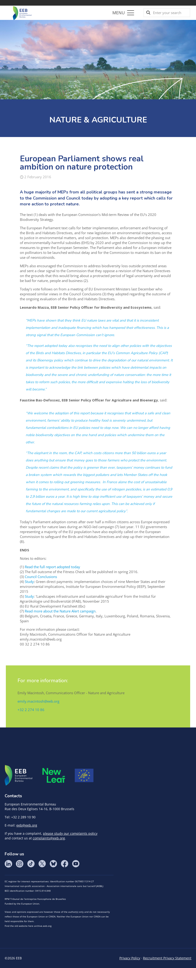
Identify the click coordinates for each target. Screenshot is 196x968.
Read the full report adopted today (52, 566)
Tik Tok (31, 864)
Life (84, 775)
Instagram (19, 864)
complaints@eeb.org (49, 838)
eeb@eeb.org (26, 825)
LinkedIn (8, 864)
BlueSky (53, 864)
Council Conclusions (41, 576)
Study (29, 581)
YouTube (75, 864)
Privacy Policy (129, 958)
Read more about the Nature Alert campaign (60, 611)
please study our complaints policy (70, 833)
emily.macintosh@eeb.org (38, 701)
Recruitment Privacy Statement (167, 958)
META (53, 775)
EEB (19, 775)
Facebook (64, 864)
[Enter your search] (166, 12)
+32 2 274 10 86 (31, 709)
